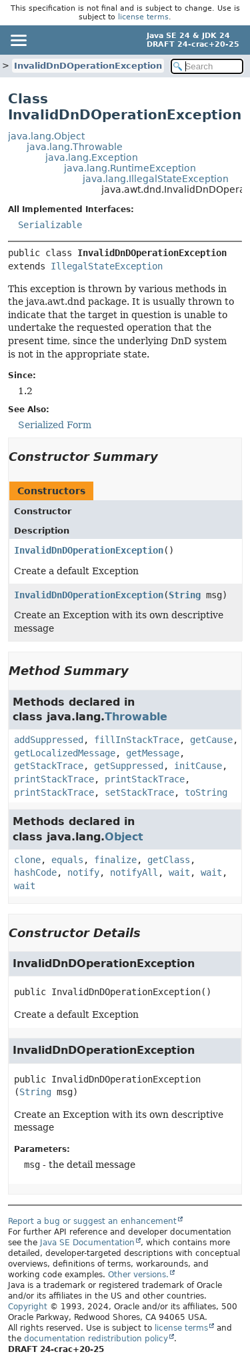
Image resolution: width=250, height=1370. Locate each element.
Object (124, 836)
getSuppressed (128, 765)
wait (179, 872)
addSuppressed (48, 739)
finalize (115, 859)
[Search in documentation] (207, 66)
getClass (168, 859)
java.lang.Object (46, 136)
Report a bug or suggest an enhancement (92, 1221)
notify (83, 872)
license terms (143, 17)
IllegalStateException (107, 266)
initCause (198, 765)
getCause (211, 739)
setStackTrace (139, 792)
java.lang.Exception (91, 157)
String (185, 595)
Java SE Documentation (87, 1242)
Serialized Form (54, 425)
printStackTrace (54, 779)
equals (67, 859)
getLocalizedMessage (64, 753)
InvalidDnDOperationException (88, 66)
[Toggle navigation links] (18, 40)
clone (27, 859)
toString (206, 792)
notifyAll (134, 872)
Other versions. (138, 1274)
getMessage (152, 753)
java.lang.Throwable (75, 146)
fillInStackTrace (136, 739)
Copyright (27, 1306)
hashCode (35, 872)
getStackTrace (48, 765)
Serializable (50, 224)
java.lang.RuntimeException (130, 168)
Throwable (136, 716)
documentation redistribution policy (96, 1338)
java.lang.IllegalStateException (156, 178)
